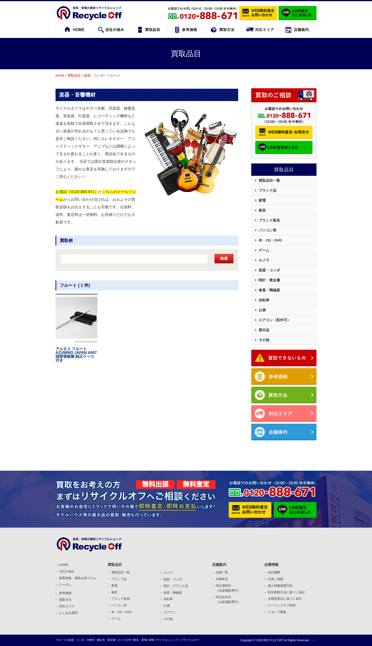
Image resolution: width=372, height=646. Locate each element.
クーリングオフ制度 (282, 605)
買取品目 (74, 75)
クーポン (65, 584)
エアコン (169, 612)
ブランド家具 (269, 220)
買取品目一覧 (269, 180)
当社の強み (66, 571)
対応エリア (66, 606)
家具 (262, 210)
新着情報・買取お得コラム (77, 578)
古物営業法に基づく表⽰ (285, 598)
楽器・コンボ (94, 75)
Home (60, 75)
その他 (264, 340)
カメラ (264, 260)
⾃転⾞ (168, 599)
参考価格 (65, 593)
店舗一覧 (222, 572)
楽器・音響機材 (77, 95)
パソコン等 (267, 230)
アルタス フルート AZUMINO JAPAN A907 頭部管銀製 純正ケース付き (76, 354)
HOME (63, 565)
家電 (262, 200)
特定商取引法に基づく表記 (286, 592)
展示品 (264, 330)
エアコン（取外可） (275, 320)
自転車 (264, 300)
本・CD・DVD (270, 240)
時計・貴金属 (269, 280)
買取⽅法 (65, 599)
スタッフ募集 (277, 612)
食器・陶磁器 (269, 290)
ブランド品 (267, 190)
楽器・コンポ (172, 579)
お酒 (262, 310)
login (313, 640)
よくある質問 (68, 613)
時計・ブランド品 (175, 586)
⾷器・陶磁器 (172, 592)
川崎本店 (222, 579)
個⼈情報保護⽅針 (280, 585)
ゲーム (264, 250)
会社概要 (274, 572)
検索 (224, 258)
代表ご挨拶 (275, 579)
